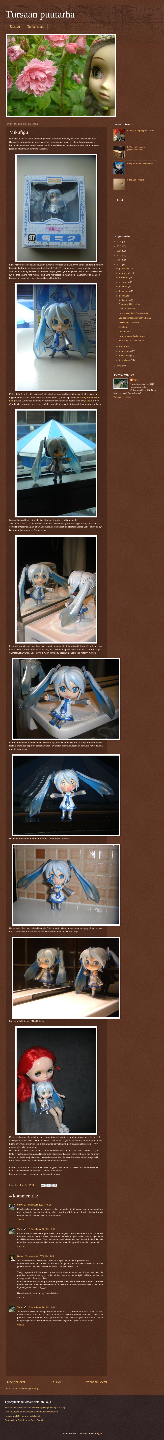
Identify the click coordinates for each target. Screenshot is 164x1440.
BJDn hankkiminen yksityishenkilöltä (136, 148)
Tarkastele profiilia (122, 397)
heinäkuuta (124, 291)
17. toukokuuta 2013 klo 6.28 (37, 1205)
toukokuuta (124, 300)
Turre (20, 1229)
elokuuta (123, 286)
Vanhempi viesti (96, 1382)
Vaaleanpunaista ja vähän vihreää (135, 318)
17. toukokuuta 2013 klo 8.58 (41, 1229)
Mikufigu (123, 327)
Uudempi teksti (16, 1382)
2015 (119, 255)
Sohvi (20, 1205)
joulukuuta (124, 268)
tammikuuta (125, 360)
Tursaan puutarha (40, 14)
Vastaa (20, 1219)
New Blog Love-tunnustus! (131, 340)
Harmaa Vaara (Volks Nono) (132, 336)
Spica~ (20, 1256)
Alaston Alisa (125, 331)
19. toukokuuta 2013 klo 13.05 (39, 1256)
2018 (119, 241)
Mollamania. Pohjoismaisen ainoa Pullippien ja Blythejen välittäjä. (36, 1407)
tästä (89, 400)
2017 (119, 246)
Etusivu (15, 26)
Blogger (98, 1433)
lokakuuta (124, 277)
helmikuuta (124, 355)
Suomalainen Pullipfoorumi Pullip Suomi (24, 1420)
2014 (119, 260)
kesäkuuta (124, 296)
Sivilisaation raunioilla (129, 322)
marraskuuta (125, 273)
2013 (119, 264)
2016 (119, 251)
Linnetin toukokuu (127, 308)
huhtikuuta (124, 346)
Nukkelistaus (35, 26)
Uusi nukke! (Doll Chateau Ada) (134, 313)
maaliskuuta (125, 351)
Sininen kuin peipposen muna (141, 130)
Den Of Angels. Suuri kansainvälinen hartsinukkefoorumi (31, 1411)
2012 (119, 366)
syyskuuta (124, 282)
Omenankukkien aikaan (130, 304)
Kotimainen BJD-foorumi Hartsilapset (22, 1416)
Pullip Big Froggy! (135, 180)
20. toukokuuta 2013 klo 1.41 (41, 1307)
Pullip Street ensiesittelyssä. (140, 163)
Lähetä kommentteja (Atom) (25, 1388)
